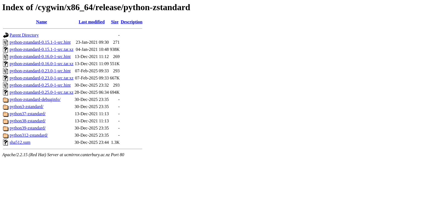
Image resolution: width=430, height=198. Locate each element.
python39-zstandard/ (28, 128)
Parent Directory (24, 35)
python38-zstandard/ (28, 121)
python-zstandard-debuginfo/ (35, 99)
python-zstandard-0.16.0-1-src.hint (40, 56)
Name (41, 22)
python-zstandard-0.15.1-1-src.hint (40, 42)
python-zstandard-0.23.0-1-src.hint (40, 70)
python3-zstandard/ (27, 106)
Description (131, 22)
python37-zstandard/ (28, 113)
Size (115, 22)
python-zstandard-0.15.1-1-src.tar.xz (41, 49)
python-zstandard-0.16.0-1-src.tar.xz (41, 63)
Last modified (92, 22)
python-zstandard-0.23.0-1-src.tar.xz (41, 78)
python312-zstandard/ (29, 135)
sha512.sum (20, 142)
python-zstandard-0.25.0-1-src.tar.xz (41, 92)
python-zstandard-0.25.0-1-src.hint (40, 85)
